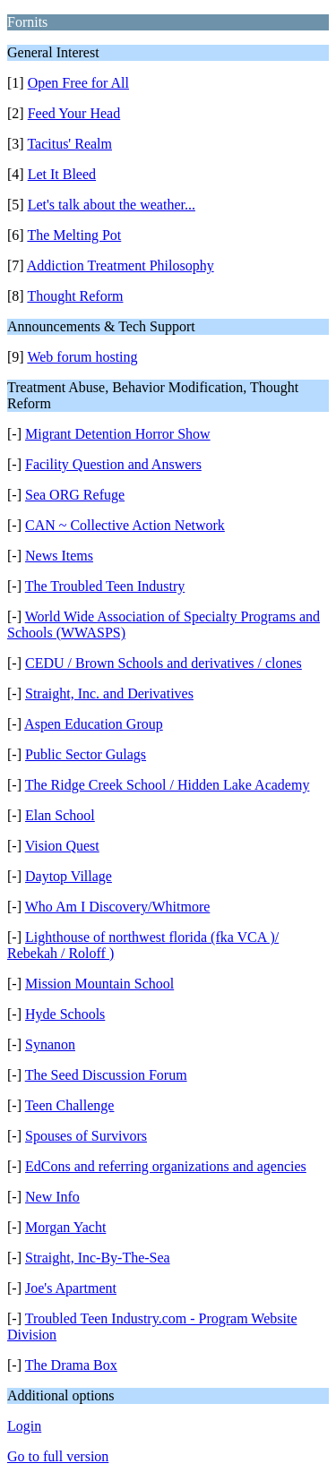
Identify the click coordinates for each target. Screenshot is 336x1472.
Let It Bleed (62, 174)
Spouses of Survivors (86, 1135)
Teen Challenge (70, 1105)
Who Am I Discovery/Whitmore (118, 906)
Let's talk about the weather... (111, 204)
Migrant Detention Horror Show (118, 433)
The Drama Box (71, 1365)
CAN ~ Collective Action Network (125, 525)
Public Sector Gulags (85, 754)
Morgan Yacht (65, 1227)
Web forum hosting (82, 356)
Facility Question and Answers (113, 464)
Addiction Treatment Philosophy (120, 265)
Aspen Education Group (93, 724)
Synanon (50, 1044)
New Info (52, 1196)
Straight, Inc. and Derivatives (109, 693)
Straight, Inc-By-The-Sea (97, 1257)
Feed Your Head (74, 113)
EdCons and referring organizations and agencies (165, 1166)
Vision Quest (62, 845)
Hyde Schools (65, 1014)
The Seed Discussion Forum (106, 1075)
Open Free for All (78, 82)
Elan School (60, 815)
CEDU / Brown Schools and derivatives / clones (163, 663)
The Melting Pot (74, 235)
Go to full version (57, 1456)
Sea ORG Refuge (75, 494)
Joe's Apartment (70, 1288)
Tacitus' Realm (69, 143)
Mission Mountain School (99, 983)
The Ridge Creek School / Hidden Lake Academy (167, 784)
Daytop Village (68, 876)
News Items (59, 555)
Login (24, 1425)
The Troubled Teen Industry (105, 586)
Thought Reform (75, 296)
